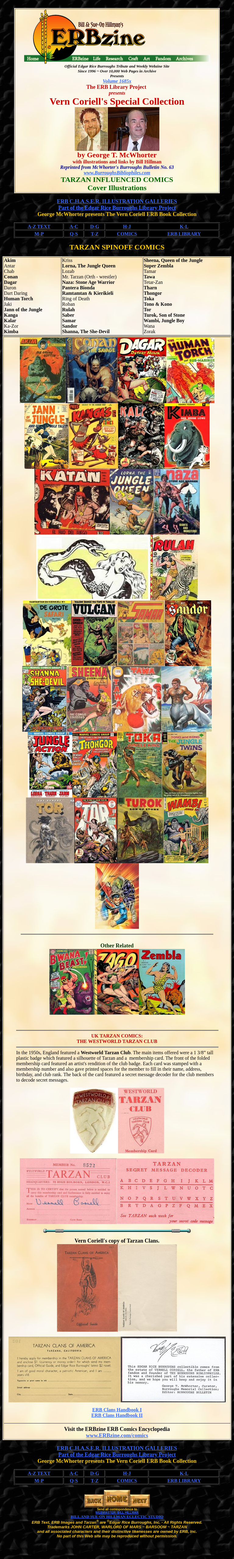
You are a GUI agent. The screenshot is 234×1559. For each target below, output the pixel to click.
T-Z (94, 233)
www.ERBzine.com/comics (117, 1435)
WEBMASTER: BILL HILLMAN (116, 1512)
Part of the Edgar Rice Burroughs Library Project (117, 208)
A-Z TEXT (39, 226)
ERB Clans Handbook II (117, 1415)
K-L (184, 226)
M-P (39, 233)
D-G (94, 226)
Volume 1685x (117, 81)
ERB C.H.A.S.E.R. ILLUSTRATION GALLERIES (117, 201)
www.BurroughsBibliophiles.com (117, 172)
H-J (127, 226)
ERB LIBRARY (184, 233)
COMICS (127, 233)
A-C (73, 226)
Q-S (74, 233)
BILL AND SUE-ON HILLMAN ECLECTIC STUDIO (117, 1516)
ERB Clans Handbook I (117, 1409)
